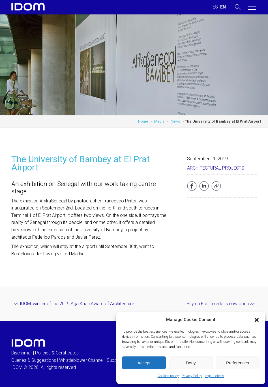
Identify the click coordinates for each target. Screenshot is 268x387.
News (175, 121)
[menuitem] (215, 7)
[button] (257, 320)
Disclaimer (21, 353)
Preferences (237, 362)
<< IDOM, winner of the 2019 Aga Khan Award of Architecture (74, 303)
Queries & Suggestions (33, 360)
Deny (191, 362)
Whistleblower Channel (81, 360)
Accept (144, 362)
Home (143, 121)
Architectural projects (215, 168)
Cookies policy (168, 376)
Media (159, 121)
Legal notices (214, 376)
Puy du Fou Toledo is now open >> (220, 303)
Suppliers (116, 360)
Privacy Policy (192, 376)
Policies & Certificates (57, 353)
